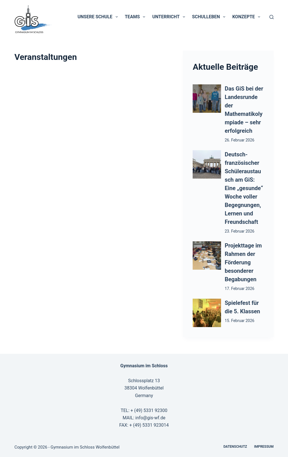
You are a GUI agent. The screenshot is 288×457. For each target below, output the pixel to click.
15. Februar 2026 (240, 320)
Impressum (263, 447)
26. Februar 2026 (240, 140)
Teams (136, 16)
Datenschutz (235, 447)
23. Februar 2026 (240, 231)
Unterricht (169, 16)
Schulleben (210, 16)
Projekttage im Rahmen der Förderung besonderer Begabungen (243, 262)
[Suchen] (271, 17)
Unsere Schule (99, 16)
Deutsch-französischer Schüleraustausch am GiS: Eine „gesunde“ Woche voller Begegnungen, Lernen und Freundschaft (244, 188)
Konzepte (247, 16)
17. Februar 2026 (240, 288)
